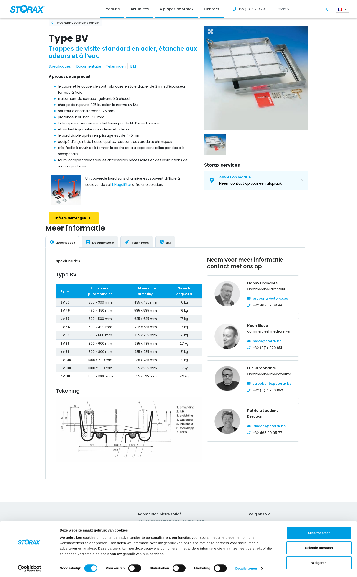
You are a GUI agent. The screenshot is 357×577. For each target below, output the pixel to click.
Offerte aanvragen (73, 218)
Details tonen (246, 568)
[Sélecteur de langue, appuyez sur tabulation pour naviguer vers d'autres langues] (342, 9)
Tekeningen (116, 66)
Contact (211, 9)
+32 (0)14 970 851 (267, 348)
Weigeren (318, 562)
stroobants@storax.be (272, 383)
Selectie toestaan (319, 547)
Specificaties (60, 66)
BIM (133, 66)
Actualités (140, 9)
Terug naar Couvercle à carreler (75, 23)
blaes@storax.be (267, 341)
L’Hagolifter (121, 184)
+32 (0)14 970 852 (268, 390)
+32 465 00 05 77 (267, 433)
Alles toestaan (319, 532)
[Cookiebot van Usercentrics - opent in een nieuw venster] (29, 568)
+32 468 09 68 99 (267, 305)
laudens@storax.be (269, 426)
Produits (112, 9)
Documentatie (88, 66)
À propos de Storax (176, 9)
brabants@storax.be (270, 298)
